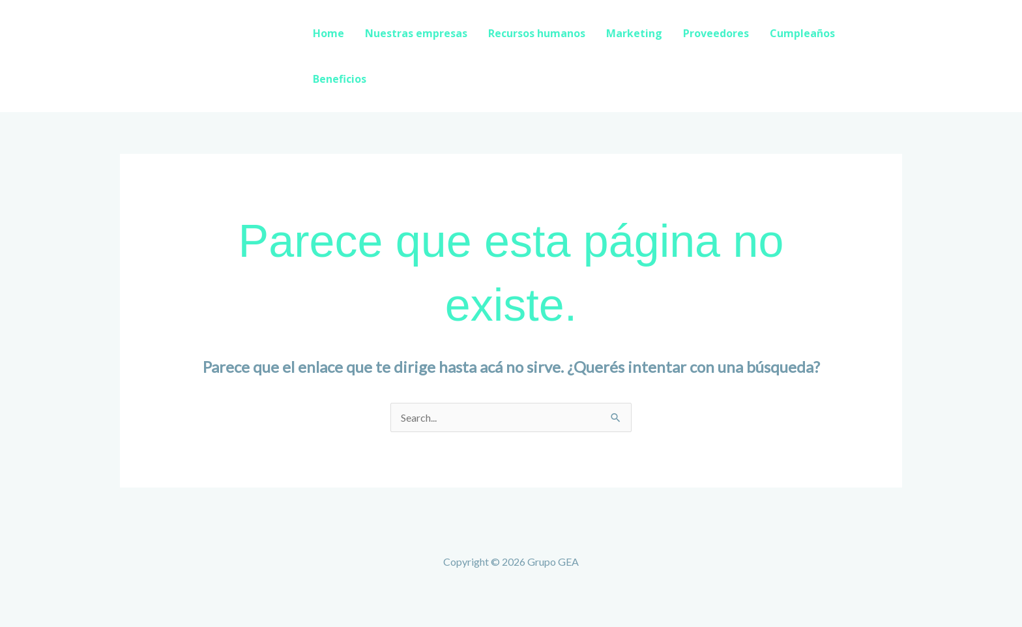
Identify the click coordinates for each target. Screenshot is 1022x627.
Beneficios (339, 79)
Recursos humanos (536, 33)
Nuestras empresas (416, 33)
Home (328, 33)
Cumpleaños (802, 33)
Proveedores (716, 33)
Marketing (634, 33)
